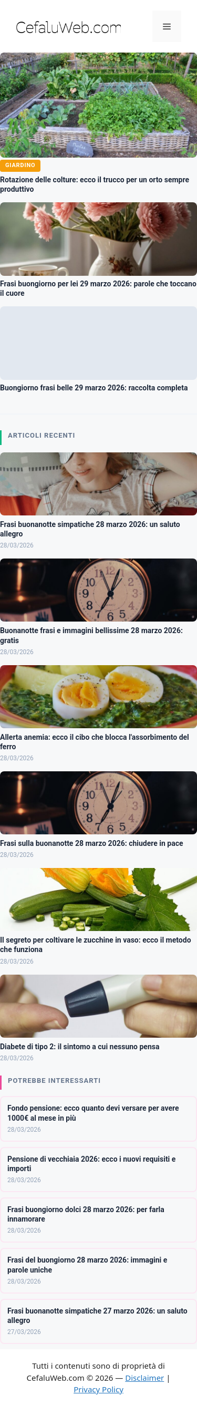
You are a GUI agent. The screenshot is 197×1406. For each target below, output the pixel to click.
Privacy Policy (98, 1389)
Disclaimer (144, 1377)
